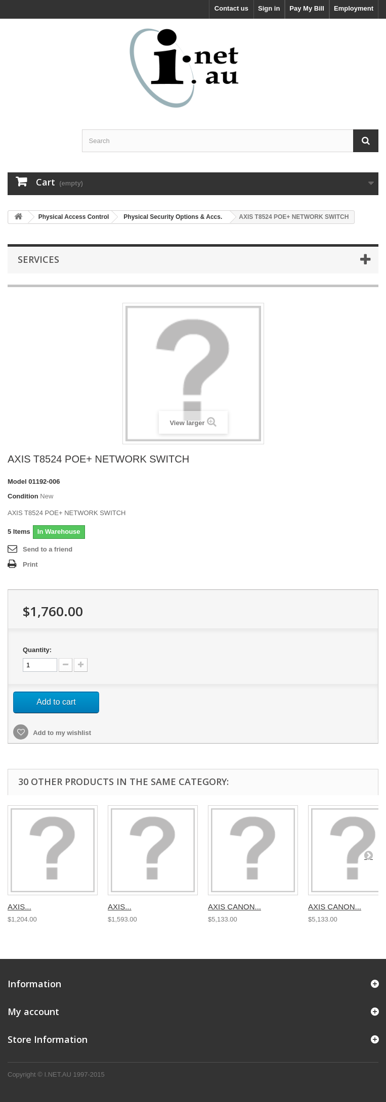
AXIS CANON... (234, 906)
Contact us (231, 8)
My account (33, 1011)
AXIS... (19, 906)
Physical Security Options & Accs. (172, 216)
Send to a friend (47, 549)
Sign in (269, 8)
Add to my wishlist (61, 733)
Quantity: (37, 650)
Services (38, 259)
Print (30, 564)
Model (17, 481)
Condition (23, 496)
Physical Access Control (73, 216)
